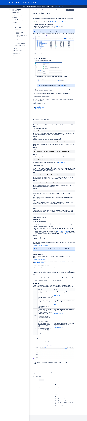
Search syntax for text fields (20, 43)
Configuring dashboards (18, 50)
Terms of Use (61, 417)
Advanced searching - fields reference (61, 392)
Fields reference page (57, 293)
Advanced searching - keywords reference (40, 388)
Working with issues (17, 24)
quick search (58, 26)
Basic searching (18, 27)
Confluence (38, 411)
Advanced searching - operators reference (40, 390)
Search (70, 2)
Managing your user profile (18, 20)
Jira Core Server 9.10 (18, 9)
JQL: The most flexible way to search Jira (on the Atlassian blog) (61, 21)
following (62, 85)
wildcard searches (63, 261)
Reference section (61, 162)
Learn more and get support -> (59, 6)
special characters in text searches (63, 231)
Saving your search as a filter (20, 45)
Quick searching (18, 29)
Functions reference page (58, 325)
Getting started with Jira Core (18, 15)
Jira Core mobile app (16, 53)
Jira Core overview (16, 12)
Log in (73, 2)
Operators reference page (58, 302)
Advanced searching (18, 30)
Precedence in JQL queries (39, 107)
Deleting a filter (49, 366)
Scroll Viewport (43, 411)
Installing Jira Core (16, 14)
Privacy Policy (55, 417)
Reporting (15, 48)
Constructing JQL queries (39, 106)
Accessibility (15, 55)
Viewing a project (17, 22)
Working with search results (60, 396)
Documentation (26, 2)
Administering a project (17, 17)
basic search (66, 27)
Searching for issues (17, 25)
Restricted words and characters (40, 108)
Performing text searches (39, 110)
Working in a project (16, 19)
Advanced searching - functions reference (40, 392)
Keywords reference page (58, 311)
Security (66, 417)
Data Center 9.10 (70, 9)
